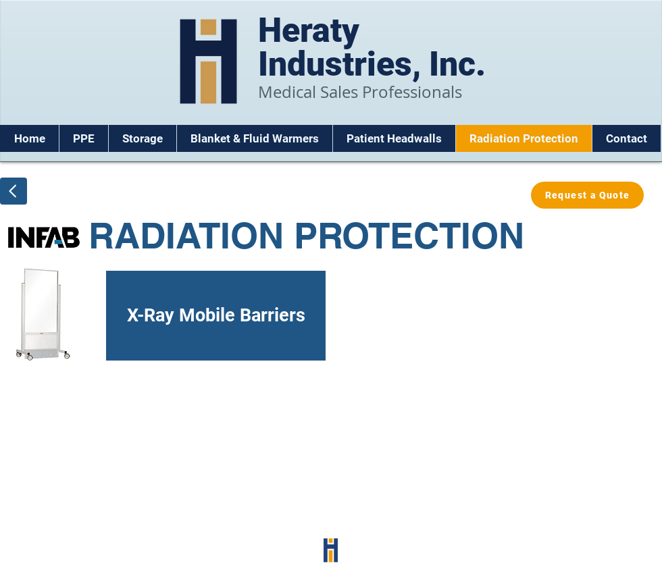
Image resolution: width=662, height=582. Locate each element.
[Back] (13, 191)
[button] (83, 138)
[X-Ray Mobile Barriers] (166, 316)
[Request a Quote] (587, 195)
